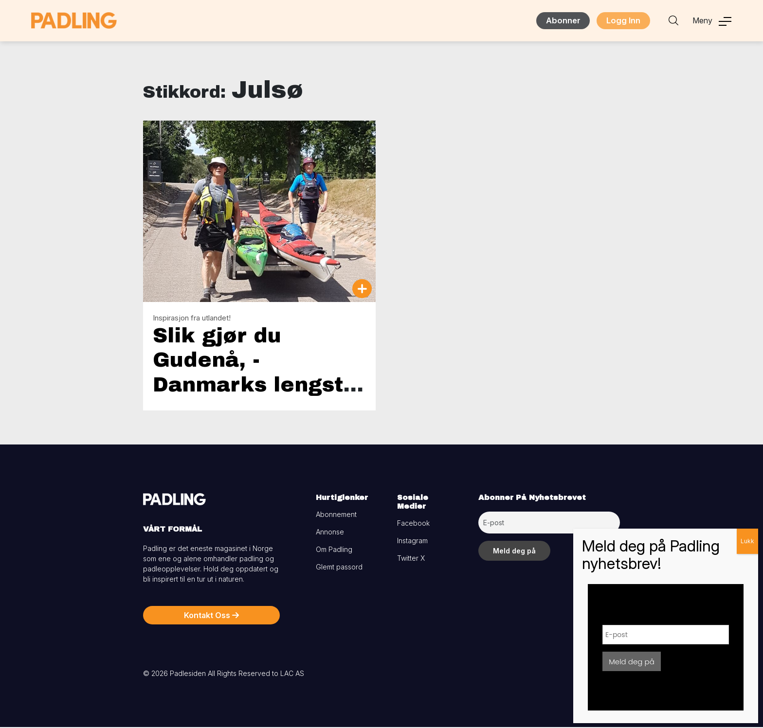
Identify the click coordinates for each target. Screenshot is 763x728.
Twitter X (411, 559)
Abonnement (336, 515)
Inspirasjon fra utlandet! (192, 318)
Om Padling (334, 550)
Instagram (412, 541)
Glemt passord (339, 568)
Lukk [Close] (747, 541)
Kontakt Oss (211, 616)
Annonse (330, 533)
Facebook (413, 524)
